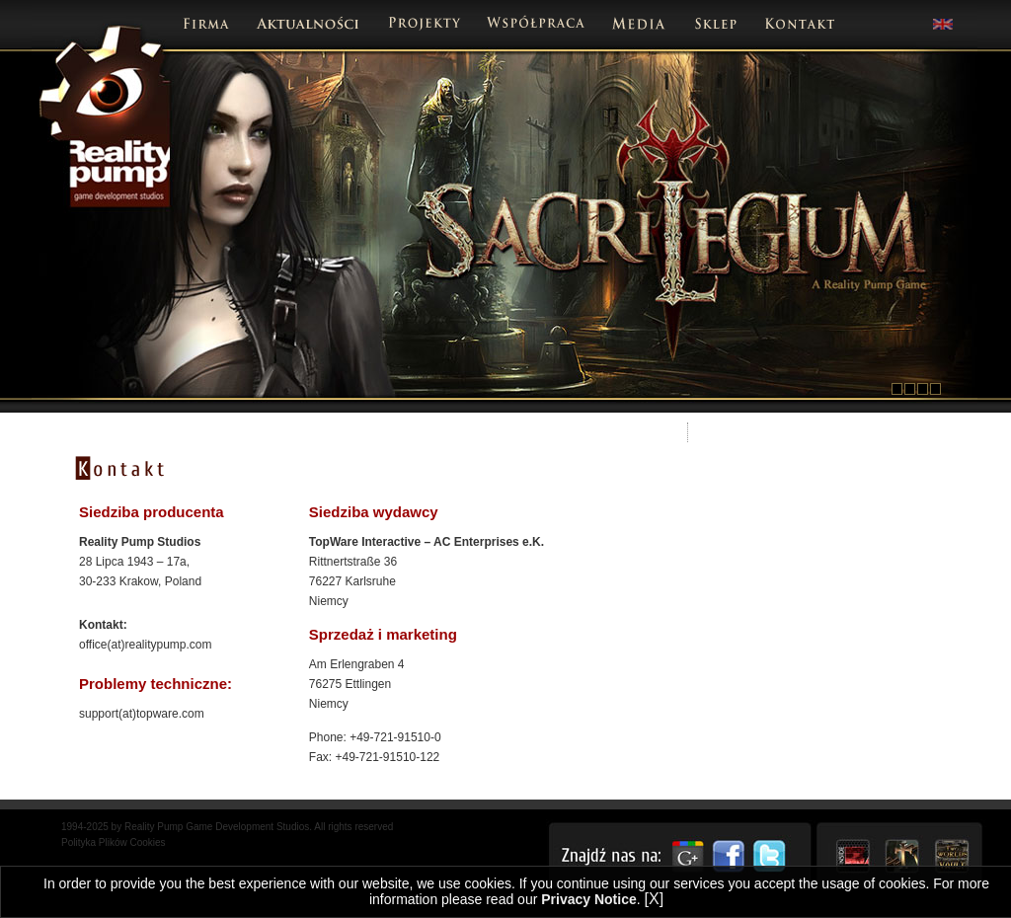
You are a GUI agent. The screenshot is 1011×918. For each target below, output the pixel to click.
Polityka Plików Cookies (113, 842)
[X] (654, 898)
